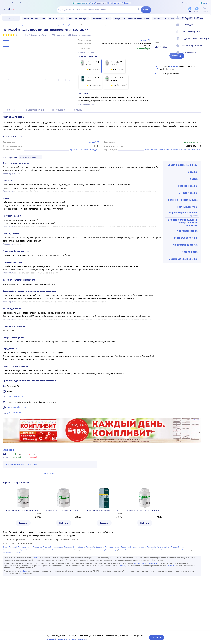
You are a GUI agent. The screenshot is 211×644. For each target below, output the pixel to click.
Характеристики (35, 148)
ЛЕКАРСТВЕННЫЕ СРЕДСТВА (19, 25)
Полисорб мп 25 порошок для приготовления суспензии (63, 549)
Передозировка (189, 290)
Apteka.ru (35, 596)
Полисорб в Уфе (177, 586)
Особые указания (188, 231)
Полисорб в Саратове (88, 588)
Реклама (196, 458)
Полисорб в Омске (112, 586)
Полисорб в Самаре (143, 588)
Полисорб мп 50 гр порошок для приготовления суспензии (144, 549)
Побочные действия (187, 245)
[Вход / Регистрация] (207, 19)
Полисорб (66, 25)
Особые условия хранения (183, 297)
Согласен (156, 637)
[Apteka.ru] (11, 9)
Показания (192, 210)
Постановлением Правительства (146, 602)
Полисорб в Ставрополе (161, 588)
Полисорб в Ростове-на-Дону (158, 586)
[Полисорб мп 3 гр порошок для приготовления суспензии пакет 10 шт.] (90, 82)
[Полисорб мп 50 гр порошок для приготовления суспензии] (116, 82)
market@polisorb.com (17, 445)
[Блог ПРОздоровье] (207, 33)
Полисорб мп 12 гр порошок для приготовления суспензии (23, 549)
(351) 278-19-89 (14, 451)
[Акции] (190, 10)
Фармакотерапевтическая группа (183, 253)
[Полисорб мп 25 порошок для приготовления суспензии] (114, 66)
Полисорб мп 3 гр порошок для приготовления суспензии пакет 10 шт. (104, 549)
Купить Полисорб (10, 586)
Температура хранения (185, 276)
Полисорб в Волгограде (107, 588)
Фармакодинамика (187, 269)
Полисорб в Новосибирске (74, 586)
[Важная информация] (207, 47)
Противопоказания (187, 224)
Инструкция (58, 148)
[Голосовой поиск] (138, 10)
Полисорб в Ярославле (12, 591)
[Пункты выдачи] (207, 54)
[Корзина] (205, 10)
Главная (6, 25)
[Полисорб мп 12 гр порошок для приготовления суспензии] (90, 66)
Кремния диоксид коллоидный (85, 188)
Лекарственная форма (185, 283)
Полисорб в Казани (126, 588)
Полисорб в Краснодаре (53, 586)
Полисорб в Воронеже (95, 586)
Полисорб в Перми (71, 588)
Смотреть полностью (30, 196)
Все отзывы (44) (49, 512)
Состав (194, 217)
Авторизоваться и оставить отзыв (21, 503)
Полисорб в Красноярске (53, 588)
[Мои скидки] (207, 26)
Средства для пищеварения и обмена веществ (45, 25)
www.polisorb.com (15, 435)
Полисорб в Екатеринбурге (14, 588)
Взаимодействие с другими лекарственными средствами (183, 261)
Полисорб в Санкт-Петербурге (30, 586)
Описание (12, 148)
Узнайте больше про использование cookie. (67, 639)
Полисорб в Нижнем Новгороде (133, 586)
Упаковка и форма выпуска (183, 238)
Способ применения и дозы (183, 203)
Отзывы (78, 148)
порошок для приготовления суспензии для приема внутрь (173, 188)
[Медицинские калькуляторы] (207, 40)
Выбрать (23, 561)
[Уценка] (196, 10)
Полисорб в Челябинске (181, 588)
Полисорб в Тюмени (34, 588)
